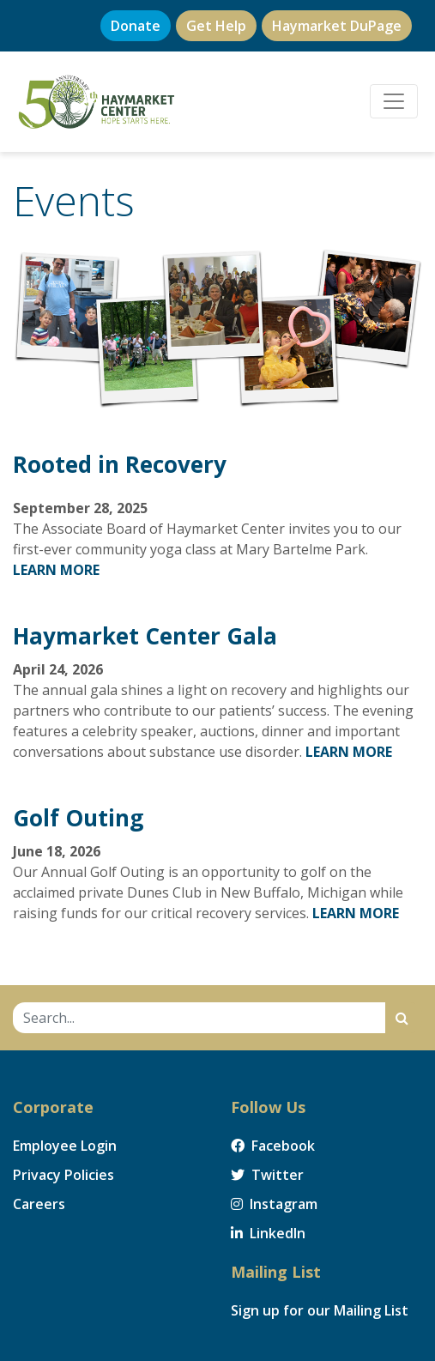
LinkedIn (268, 1233)
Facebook (273, 1145)
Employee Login (65, 1145)
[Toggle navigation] (394, 101)
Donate (135, 25)
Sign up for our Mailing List (319, 1310)
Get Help (216, 25)
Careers (39, 1204)
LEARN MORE (56, 569)
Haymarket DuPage (337, 25)
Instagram (274, 1204)
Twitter (267, 1174)
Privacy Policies (63, 1174)
